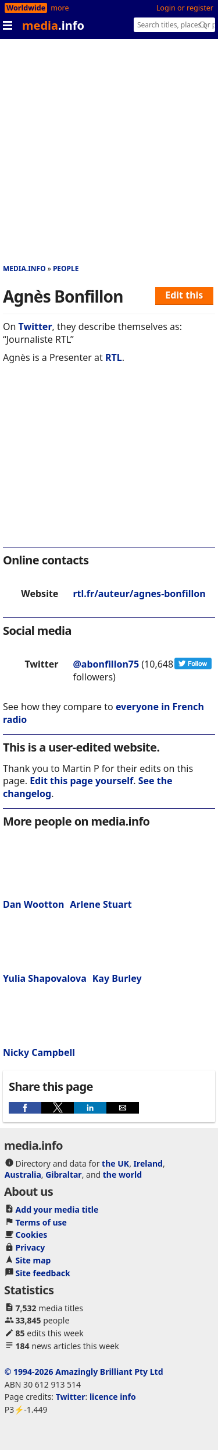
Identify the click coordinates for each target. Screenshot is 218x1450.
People (66, 268)
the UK (115, 1163)
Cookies (32, 1234)
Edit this (184, 295)
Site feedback (43, 1273)
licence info (113, 1396)
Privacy (30, 1247)
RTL (113, 357)
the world (122, 1174)
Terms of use (41, 1222)
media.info (24, 268)
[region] (109, 463)
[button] (25, 1108)
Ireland (148, 1163)
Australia (23, 1174)
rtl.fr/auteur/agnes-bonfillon (139, 593)
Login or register (184, 8)
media (53, 25)
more (60, 8)
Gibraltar (63, 1174)
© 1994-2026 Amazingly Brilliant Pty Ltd (84, 1371)
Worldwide (25, 8)
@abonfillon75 (106, 664)
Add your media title (57, 1209)
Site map (33, 1260)
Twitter (35, 326)
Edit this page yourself (81, 780)
